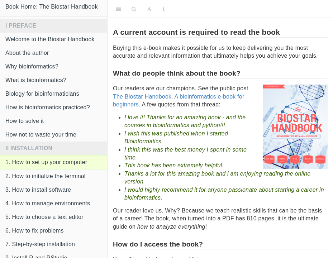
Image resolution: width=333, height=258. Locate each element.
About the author (27, 53)
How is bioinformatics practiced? (47, 107)
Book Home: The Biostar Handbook (51, 7)
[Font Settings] (149, 9)
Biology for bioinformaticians (42, 94)
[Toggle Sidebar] (118, 9)
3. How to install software (38, 190)
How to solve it (24, 121)
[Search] (134, 9)
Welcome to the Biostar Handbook (50, 39)
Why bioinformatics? (31, 66)
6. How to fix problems (34, 231)
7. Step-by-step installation (40, 244)
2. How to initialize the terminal (45, 176)
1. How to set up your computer (46, 162)
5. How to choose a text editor (44, 217)
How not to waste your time (40, 135)
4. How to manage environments (47, 203)
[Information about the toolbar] (163, 9)
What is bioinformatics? (35, 80)
